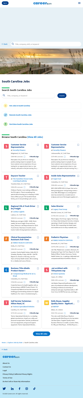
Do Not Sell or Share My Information (16, 381)
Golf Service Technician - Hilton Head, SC (21, 302)
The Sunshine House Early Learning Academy (23, 180)
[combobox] (28, 95)
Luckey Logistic (18, 212)
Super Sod (57, 179)
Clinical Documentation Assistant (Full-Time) (21, 238)
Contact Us (7, 367)
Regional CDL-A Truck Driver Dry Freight (23, 207)
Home (4, 343)
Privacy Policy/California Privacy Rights (17, 374)
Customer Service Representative (18, 145)
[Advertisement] (41, 23)
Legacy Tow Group (60, 209)
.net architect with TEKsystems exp (59, 269)
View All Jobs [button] (41, 333)
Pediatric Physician (59, 237)
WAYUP (56, 307)
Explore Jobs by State (15, 343)
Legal (5, 370)
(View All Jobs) (35, 136)
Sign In (5, 3)
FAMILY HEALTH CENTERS (22, 243)
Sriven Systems (59, 274)
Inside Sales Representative (63, 175)
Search (62, 95)
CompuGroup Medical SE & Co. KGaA (24, 275)
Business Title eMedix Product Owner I (20, 269)
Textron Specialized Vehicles (23, 307)
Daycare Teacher (18, 175)
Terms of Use (7, 378)
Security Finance (19, 150)
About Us (6, 363)
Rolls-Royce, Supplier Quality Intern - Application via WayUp (63, 302)
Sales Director (57, 206)
